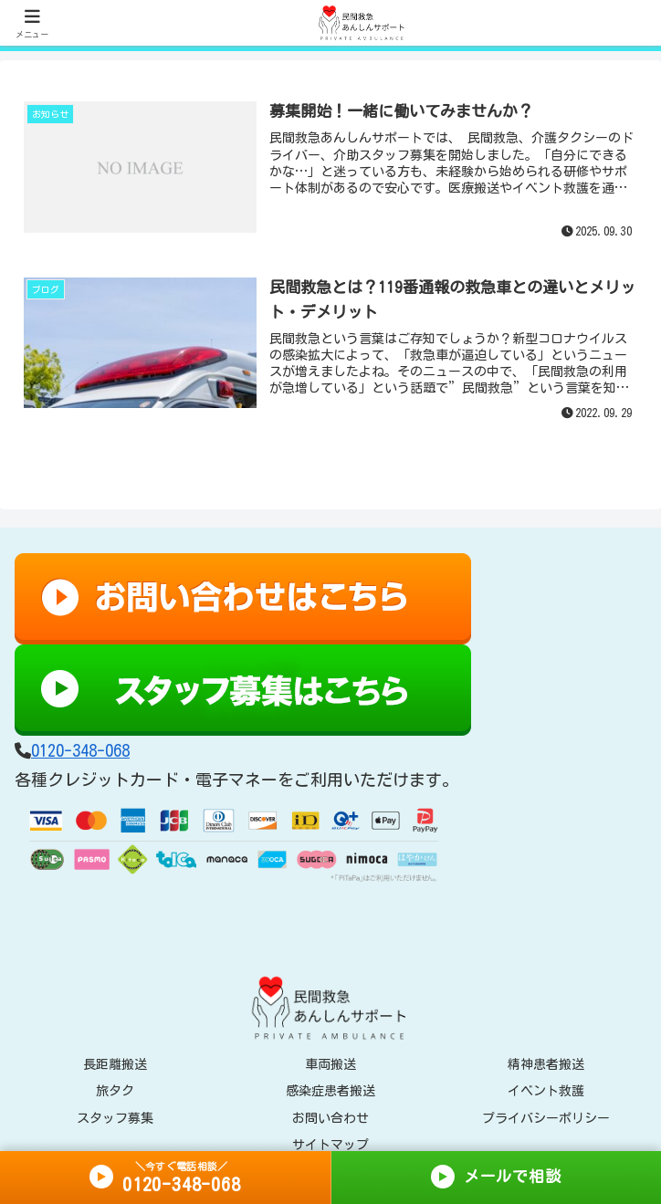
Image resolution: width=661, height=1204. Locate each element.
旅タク (115, 1091)
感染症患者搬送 (330, 1091)
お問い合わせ (330, 1118)
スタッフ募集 (115, 1118)
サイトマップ (330, 1144)
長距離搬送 (115, 1065)
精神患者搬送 (546, 1065)
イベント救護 (546, 1091)
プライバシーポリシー (546, 1118)
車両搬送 (330, 1065)
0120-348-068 (80, 750)
